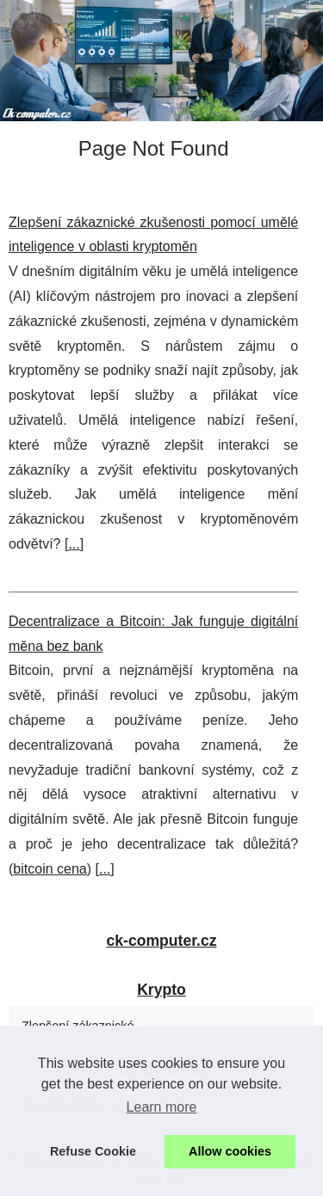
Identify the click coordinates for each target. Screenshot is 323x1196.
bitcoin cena (49, 869)
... (73, 544)
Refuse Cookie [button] (93, 1151)
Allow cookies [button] (230, 1151)
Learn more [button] (162, 1107)
